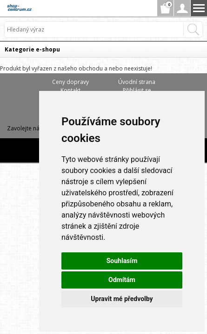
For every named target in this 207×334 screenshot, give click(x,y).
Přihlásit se (137, 90)
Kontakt (70, 90)
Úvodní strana (136, 82)
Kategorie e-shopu (32, 49)
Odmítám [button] (121, 279)
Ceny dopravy (70, 82)
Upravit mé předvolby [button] (122, 298)
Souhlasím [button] (122, 260)
